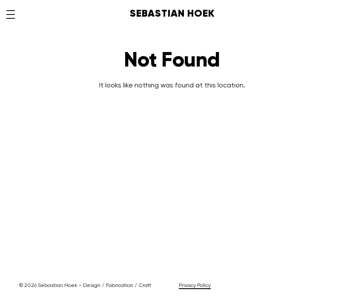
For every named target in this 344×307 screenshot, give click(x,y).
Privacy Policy (195, 285)
